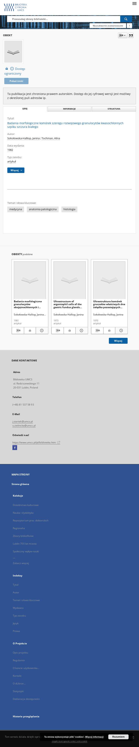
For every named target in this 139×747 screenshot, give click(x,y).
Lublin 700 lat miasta (25, 543)
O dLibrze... (19, 683)
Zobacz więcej (21, 563)
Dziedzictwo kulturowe (26, 505)
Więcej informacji (94, 737)
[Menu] (134, 3)
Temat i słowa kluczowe (26, 600)
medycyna (15, 209)
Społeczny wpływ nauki (26, 551)
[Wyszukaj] (126, 19)
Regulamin (19, 660)
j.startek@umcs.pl (22, 421)
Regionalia (19, 528)
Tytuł (16, 584)
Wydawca (18, 608)
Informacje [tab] (69, 109)
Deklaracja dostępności (26, 699)
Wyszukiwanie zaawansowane (108, 25)
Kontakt (17, 675)
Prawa (16, 631)
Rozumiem (118, 736)
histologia (69, 209)
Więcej (118, 341)
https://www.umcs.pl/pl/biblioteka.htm (36, 442)
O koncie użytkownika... (26, 668)
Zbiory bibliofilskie (23, 536)
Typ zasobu (19, 615)
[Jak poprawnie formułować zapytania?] (129, 25)
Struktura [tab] (114, 109)
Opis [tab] (24, 109)
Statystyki (18, 691)
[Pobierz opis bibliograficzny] (18, 330)
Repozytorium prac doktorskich (30, 520)
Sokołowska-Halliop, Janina (23, 138)
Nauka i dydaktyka (23, 512)
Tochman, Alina (51, 138)
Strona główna (20, 484)
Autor (16, 592)
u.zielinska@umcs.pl (24, 425)
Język (16, 623)
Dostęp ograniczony (14, 71)
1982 (10, 150)
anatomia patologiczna (43, 209)
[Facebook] (14, 448)
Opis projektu (20, 652)
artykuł (11, 161)
